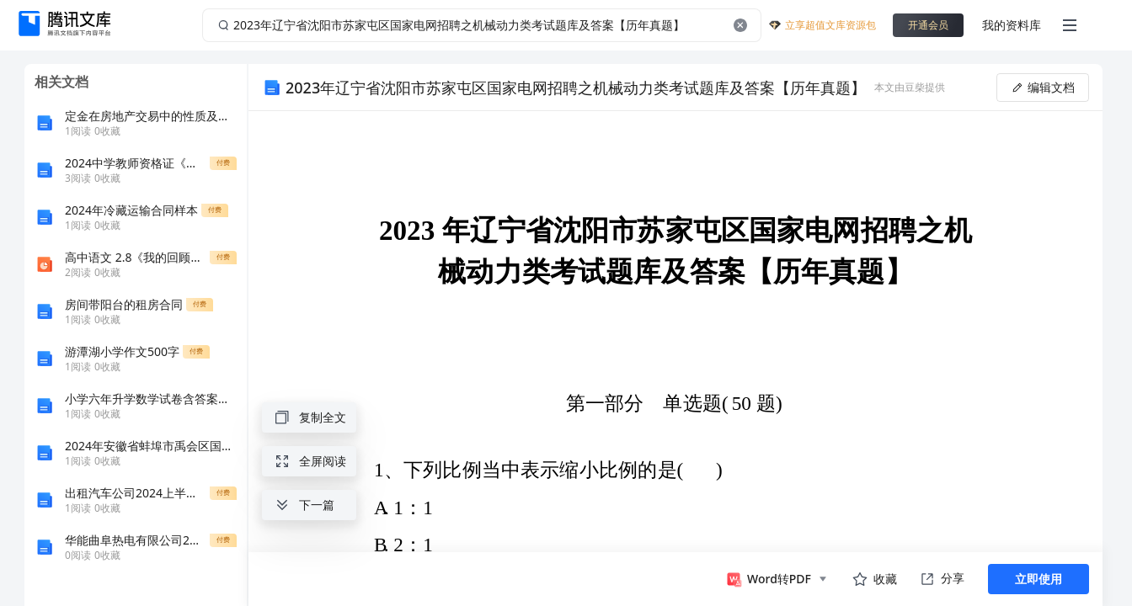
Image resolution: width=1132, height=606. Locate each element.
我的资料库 (1011, 25)
